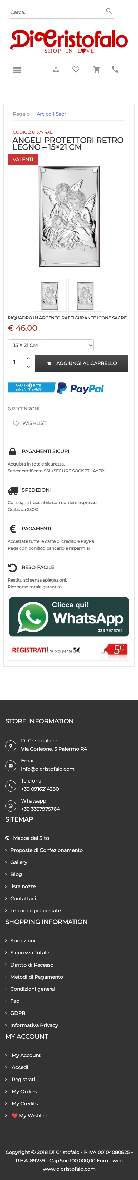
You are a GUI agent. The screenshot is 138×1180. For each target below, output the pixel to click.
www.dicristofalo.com (69, 1169)
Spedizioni (20, 941)
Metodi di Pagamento (34, 977)
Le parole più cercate (33, 911)
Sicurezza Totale (27, 953)
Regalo (21, 114)
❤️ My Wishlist (26, 1116)
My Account (23, 1055)
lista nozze (20, 886)
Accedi (16, 1067)
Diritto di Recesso (29, 965)
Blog (13, 874)
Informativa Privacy (31, 1025)
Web (117, 1161)
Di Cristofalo (64, 1152)
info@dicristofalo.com (48, 769)
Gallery (16, 862)
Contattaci (20, 898)
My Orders (21, 1091)
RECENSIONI (23, 408)
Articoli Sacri (52, 114)
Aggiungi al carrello (82, 363)
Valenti (23, 159)
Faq (12, 1001)
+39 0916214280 (40, 789)
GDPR (15, 1013)
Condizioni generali (31, 989)
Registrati (20, 1079)
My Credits (21, 1104)
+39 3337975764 (40, 809)
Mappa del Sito (27, 838)
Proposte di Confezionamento (44, 850)
